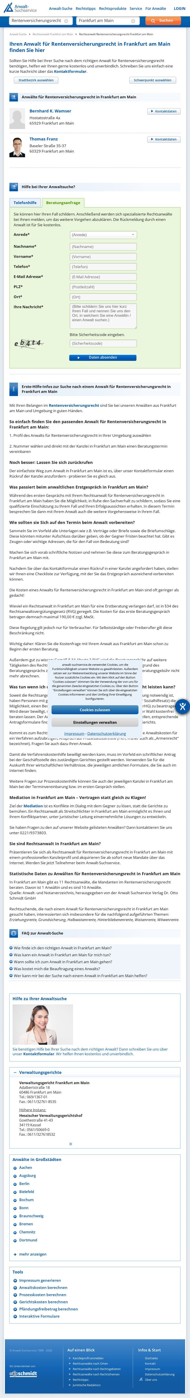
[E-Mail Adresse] (103, 277)
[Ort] (103, 297)
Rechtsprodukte (112, 8)
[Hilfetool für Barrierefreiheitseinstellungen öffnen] (182, 706)
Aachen (25, 1167)
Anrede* (22, 234)
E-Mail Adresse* (28, 276)
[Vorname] (103, 257)
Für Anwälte (155, 8)
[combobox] (103, 235)
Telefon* (22, 266)
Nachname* (25, 246)
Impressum (74, 733)
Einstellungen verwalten (95, 722)
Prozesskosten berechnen (42, 1294)
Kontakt (150, 1363)
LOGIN (180, 8)
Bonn (23, 1208)
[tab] (36, 80)
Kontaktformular (70, 71)
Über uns (151, 1380)
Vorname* (23, 256)
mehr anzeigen (33, 1254)
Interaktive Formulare (39, 1316)
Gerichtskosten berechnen (43, 1301)
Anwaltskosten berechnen (43, 1287)
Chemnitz (27, 1232)
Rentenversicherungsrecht (74, 405)
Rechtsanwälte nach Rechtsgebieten (97, 1369)
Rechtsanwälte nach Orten (90, 1363)
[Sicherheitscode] (103, 343)
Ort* (18, 296)
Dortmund (28, 1240)
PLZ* (18, 286)
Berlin (24, 1183)
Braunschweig (31, 1216)
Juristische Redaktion (87, 1385)
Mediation (33, 805)
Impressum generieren (40, 1280)
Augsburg (27, 1175)
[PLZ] (103, 287)
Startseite (151, 1358)
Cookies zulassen (95, 709)
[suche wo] (104, 22)
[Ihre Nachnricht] (103, 316)
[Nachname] (103, 246)
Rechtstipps (86, 8)
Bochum (26, 1200)
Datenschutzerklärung (106, 733)
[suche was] (37, 22)
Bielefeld (26, 1191)
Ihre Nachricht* (28, 306)
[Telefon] (103, 267)
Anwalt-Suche (60, 8)
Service (136, 8)
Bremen (26, 1224)
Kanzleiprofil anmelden (88, 1358)
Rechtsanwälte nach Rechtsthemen (96, 1374)
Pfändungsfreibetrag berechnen (48, 1309)
